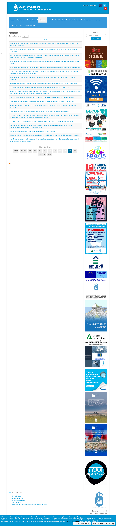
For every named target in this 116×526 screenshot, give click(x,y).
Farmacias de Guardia (18, 500)
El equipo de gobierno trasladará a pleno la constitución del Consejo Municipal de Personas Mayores (42, 97)
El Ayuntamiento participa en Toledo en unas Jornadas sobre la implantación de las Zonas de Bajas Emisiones (45, 67)
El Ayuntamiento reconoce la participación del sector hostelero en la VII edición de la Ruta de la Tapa (42, 101)
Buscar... (96, 32)
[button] (3, 55)
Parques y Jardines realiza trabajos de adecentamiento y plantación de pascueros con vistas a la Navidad (43, 83)
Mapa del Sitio (16, 502)
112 (75, 150)
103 (30, 150)
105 (40, 150)
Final (49, 154)
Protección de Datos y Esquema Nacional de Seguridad (29, 504)
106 (45, 150)
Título (45, 39)
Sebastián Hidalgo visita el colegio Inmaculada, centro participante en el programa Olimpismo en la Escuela (44, 135)
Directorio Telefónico (90, 5)
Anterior (23, 150)
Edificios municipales (18, 498)
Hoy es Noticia (16, 496)
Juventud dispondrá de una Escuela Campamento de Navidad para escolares (34, 131)
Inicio (16, 150)
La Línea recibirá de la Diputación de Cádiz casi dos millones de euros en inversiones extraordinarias (42, 121)
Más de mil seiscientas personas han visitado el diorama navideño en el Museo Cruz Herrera (39, 87)
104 (35, 150)
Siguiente (42, 154)
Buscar (96, 39)
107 (50, 150)
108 (55, 150)
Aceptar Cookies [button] (82, 524)
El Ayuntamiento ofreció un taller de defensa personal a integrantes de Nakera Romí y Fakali (39, 111)
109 (60, 150)
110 (65, 150)
